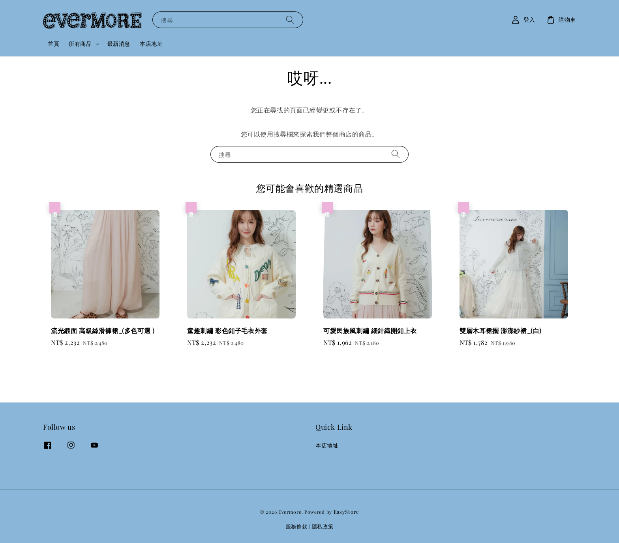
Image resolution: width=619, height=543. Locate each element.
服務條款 (297, 526)
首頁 (53, 43)
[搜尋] (290, 19)
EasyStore (346, 511)
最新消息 (118, 43)
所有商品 (80, 43)
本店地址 (151, 43)
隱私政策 (323, 526)
